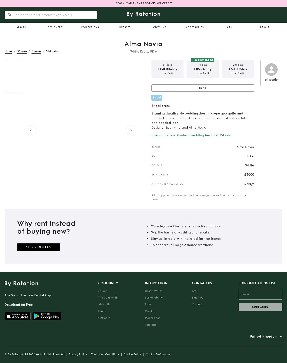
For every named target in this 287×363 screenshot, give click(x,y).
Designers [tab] (55, 27)
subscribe (260, 307)
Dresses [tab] (124, 27)
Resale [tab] (265, 27)
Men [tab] (230, 27)
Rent (203, 88)
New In (21, 27)
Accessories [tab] (195, 27)
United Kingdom (263, 336)
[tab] (21, 27)
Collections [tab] (90, 27)
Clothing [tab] (160, 27)
